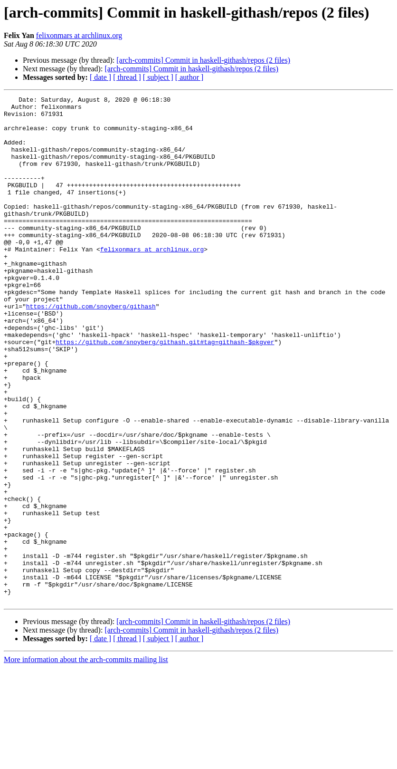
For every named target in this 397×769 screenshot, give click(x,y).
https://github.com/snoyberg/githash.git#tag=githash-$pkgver (165, 391)
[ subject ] (158, 77)
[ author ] (189, 77)
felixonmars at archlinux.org (79, 35)
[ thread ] (127, 77)
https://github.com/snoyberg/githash (91, 349)
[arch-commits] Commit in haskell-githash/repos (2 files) (203, 60)
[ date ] (100, 77)
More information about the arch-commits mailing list (86, 761)
